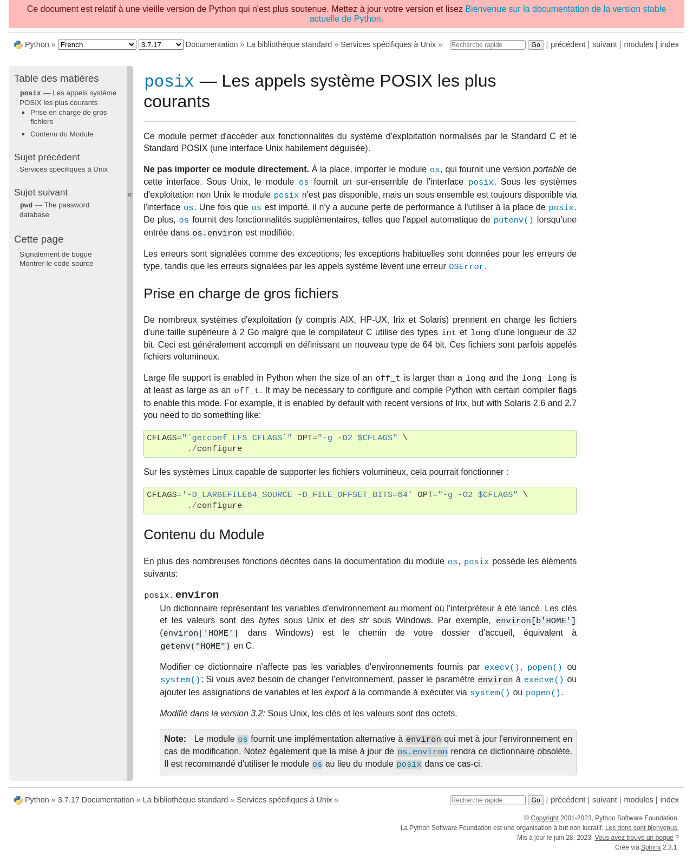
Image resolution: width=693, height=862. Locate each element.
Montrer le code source (56, 262)
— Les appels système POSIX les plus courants (67, 97)
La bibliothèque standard (289, 44)
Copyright (544, 823)
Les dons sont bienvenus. (642, 833)
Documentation (212, 44)
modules (638, 44)
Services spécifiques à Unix (388, 44)
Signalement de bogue (55, 253)
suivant (604, 44)
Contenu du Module (61, 133)
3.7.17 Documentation (96, 804)
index (670, 44)
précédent (568, 44)
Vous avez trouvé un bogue (634, 842)
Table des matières (56, 78)
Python (37, 44)
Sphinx (651, 852)
